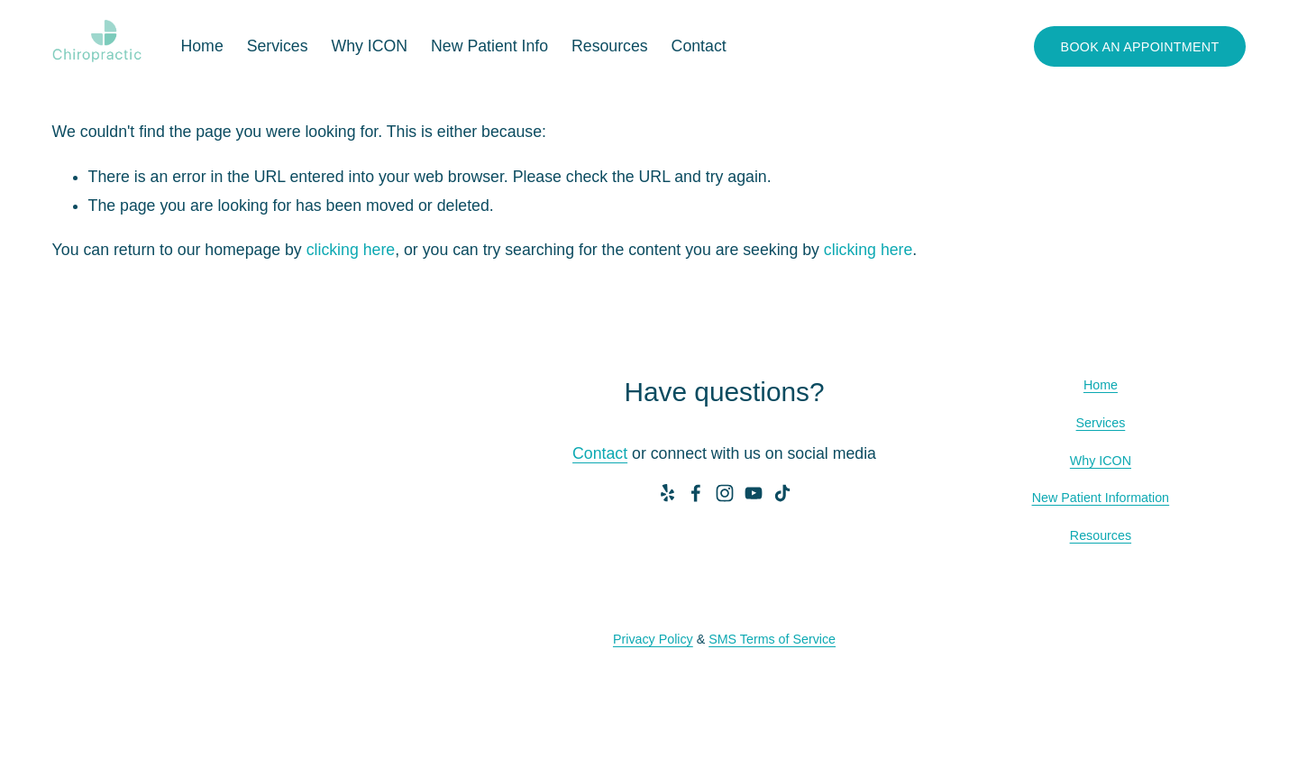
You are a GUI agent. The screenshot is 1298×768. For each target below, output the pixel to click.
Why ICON (370, 46)
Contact (699, 46)
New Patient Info (489, 46)
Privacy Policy (653, 639)
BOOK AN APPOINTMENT (1140, 47)
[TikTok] (782, 493)
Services (1101, 423)
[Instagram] (725, 493)
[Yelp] (667, 493)
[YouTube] (754, 493)
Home (201, 46)
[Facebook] (696, 493)
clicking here (350, 250)
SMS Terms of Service (772, 639)
